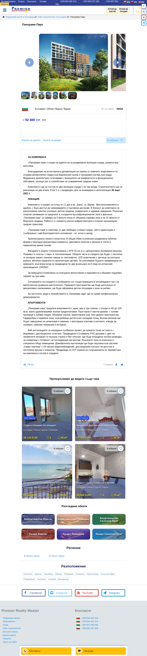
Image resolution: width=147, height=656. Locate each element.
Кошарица (63, 579)
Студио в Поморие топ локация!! (39, 425)
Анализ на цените (31, 140)
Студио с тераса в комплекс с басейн (95, 483)
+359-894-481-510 (89, 618)
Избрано (140, 9)
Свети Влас (92, 574)
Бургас (38, 574)
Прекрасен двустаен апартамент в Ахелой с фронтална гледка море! (47, 483)
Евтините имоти (10, 632)
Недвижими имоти (11, 618)
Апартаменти (9, 621)
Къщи (5, 625)
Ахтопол (41, 579)
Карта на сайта (10, 642)
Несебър (48, 574)
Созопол (80, 574)
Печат (30, 364)
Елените (28, 574)
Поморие (68, 574)
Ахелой (52, 579)
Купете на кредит (52, 140)
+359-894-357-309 (89, 628)
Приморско (29, 579)
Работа (4, 4)
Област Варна (56, 556)
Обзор (58, 574)
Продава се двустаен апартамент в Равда (97, 425)
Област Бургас (31, 556)
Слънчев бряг (108, 574)
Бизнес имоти (9, 635)
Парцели (7, 638)
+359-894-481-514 (89, 621)
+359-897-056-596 (89, 625)
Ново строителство (12, 628)
